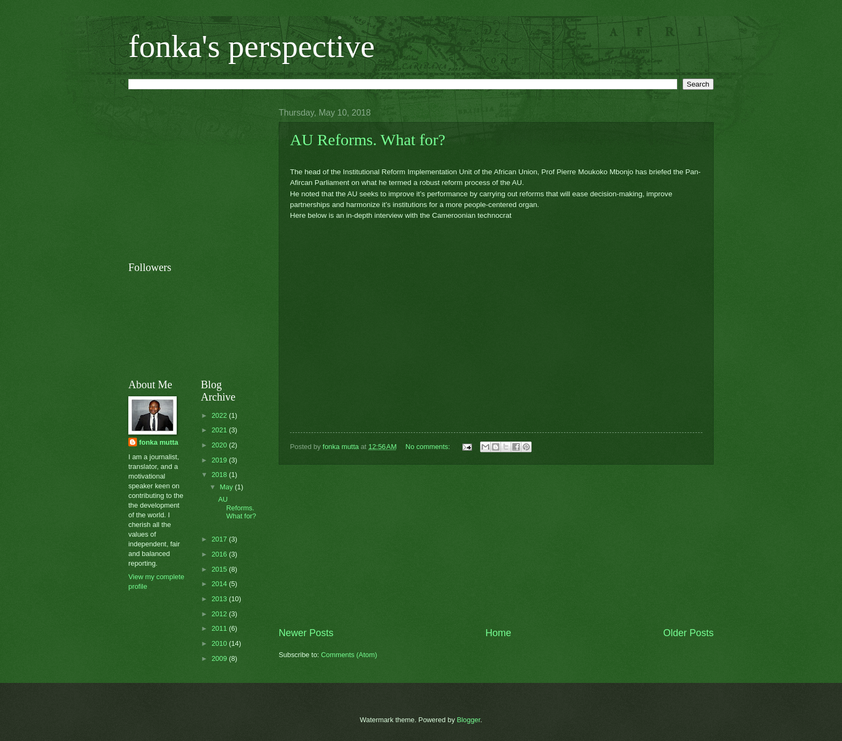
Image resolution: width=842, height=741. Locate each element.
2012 (220, 614)
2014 (220, 584)
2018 (220, 475)
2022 (220, 415)
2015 (220, 569)
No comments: (428, 447)
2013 (220, 599)
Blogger (469, 720)
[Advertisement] (496, 546)
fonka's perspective (251, 46)
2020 (220, 445)
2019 (220, 460)
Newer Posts (306, 633)
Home (498, 633)
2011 (220, 628)
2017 (220, 539)
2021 (220, 430)
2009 (220, 658)
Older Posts (688, 633)
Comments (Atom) (349, 655)
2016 (220, 554)
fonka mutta (158, 442)
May (227, 487)
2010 (220, 643)
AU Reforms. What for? (367, 139)
